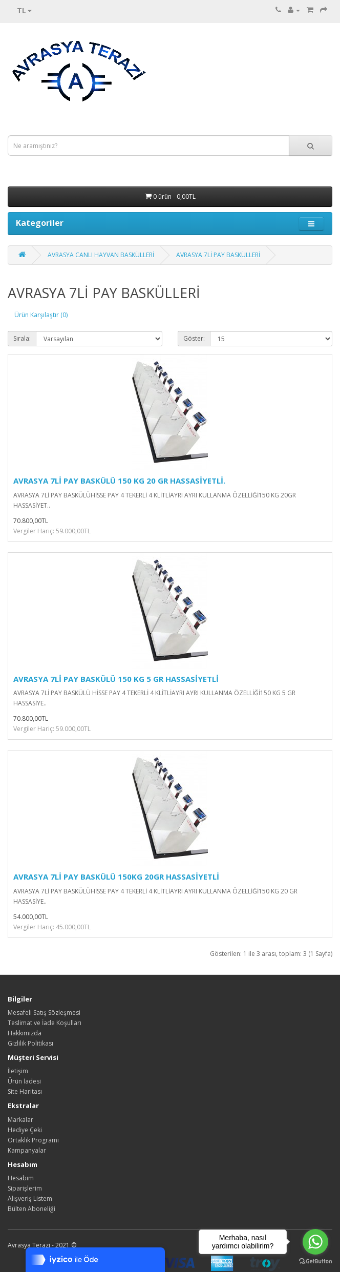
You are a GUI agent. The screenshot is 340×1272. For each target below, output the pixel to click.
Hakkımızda (24, 1033)
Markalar (20, 1119)
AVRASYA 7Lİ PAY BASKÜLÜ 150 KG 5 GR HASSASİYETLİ (116, 679)
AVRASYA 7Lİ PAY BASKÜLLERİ (218, 255)
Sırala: (22, 338)
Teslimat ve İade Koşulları (44, 1022)
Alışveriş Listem (30, 1198)
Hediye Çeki (25, 1129)
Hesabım (21, 1178)
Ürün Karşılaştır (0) (41, 314)
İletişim (18, 1071)
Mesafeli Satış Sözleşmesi (44, 1012)
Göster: (194, 338)
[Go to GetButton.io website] (315, 1261)
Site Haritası (25, 1091)
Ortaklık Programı (33, 1140)
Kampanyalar (27, 1150)
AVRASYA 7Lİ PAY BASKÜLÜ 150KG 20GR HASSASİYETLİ (116, 876)
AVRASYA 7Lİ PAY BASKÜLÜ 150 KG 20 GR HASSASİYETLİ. (119, 480)
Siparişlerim (25, 1188)
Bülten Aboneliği (31, 1208)
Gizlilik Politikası (30, 1043)
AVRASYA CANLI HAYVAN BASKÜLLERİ (101, 255)
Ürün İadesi (24, 1081)
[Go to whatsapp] (315, 1242)
